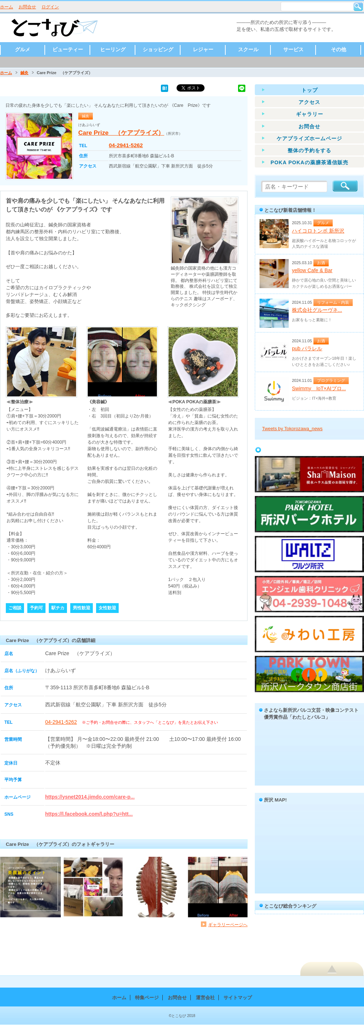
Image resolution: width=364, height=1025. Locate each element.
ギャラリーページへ (228, 924)
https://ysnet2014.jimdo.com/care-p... (90, 797)
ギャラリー (309, 114)
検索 (358, 6)
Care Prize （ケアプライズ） (121, 132)
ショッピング (158, 49)
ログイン (50, 7)
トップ (309, 90)
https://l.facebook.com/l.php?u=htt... (89, 814)
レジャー (203, 49)
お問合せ (27, 7)
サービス (293, 49)
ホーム (6, 7)
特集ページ (147, 997)
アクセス (309, 102)
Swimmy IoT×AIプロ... (319, 388)
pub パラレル (307, 348)
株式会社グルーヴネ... (317, 310)
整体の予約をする (309, 150)
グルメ (22, 49)
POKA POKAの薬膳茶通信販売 (309, 162)
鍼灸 (24, 72)
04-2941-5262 (126, 145)
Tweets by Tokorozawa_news (292, 428)
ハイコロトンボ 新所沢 (318, 231)
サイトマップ (237, 997)
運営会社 (205, 997)
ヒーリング (113, 49)
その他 (338, 49)
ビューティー (67, 49)
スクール (248, 49)
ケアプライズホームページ (309, 138)
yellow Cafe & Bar (312, 270)
